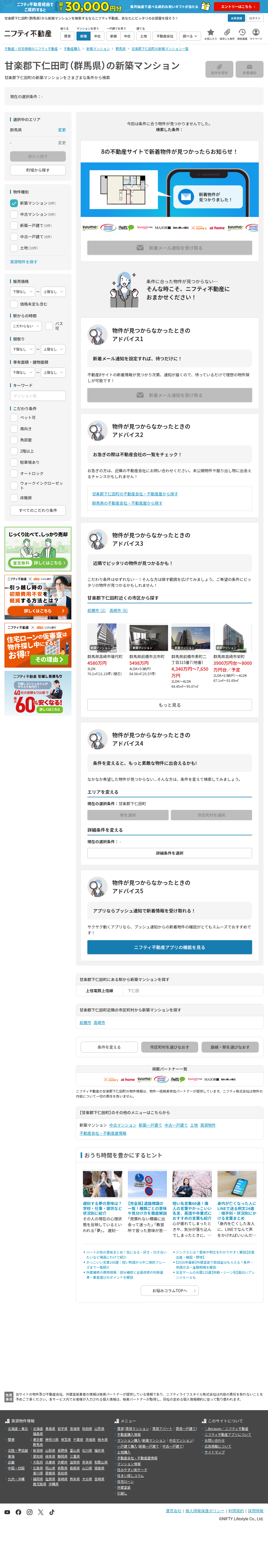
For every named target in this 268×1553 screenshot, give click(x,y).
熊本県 (75, 1478)
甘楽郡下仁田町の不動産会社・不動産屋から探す (135, 494)
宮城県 (75, 1428)
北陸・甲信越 (18, 1450)
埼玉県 (66, 1439)
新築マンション (154, 1440)
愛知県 (38, 1456)
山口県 (87, 1467)
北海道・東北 (18, 1428)
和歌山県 (101, 1462)
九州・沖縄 (16, 1478)
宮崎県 (99, 1478)
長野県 (63, 1450)
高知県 (63, 1473)
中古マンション (123, 1125)
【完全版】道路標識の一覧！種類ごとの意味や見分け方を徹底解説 (147, 1208)
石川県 (87, 1450)
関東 (11, 1439)
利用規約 (236, 1511)
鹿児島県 (39, 1483)
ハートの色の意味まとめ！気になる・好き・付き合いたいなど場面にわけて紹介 (126, 1254)
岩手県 (63, 1428)
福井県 (99, 1450)
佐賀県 (50, 1478)
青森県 (50, 1428)
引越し (122, 1493)
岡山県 (50, 1467)
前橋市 (96, 610)
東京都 (38, 1439)
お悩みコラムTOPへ (169, 1290)
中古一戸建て (176, 1125)
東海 (11, 1456)
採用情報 (256, 1511)
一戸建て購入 (127, 1446)
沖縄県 (54, 1483)
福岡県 (38, 1478)
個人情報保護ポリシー (204, 1511)
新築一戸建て (150, 1125)
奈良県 (87, 1462)
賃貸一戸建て (186, 1428)
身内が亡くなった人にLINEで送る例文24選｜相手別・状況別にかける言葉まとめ (237, 1210)
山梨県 (50, 1450)
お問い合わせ (215, 1440)
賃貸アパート (162, 1428)
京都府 (63, 1462)
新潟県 (38, 1450)
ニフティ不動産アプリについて (228, 1434)
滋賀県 (75, 1462)
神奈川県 (52, 1439)
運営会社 (173, 1511)
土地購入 (124, 1452)
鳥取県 (63, 1467)
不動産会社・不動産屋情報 (103, 1133)
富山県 (75, 1450)
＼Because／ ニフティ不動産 (226, 1428)
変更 (62, 130)
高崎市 (118, 610)
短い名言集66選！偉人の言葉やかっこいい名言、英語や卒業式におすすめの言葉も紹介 (192, 1210)
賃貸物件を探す (23, 261)
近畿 (11, 1462)
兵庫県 (50, 1462)
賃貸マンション (137, 1428)
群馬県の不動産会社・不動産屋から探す (127, 503)
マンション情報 (129, 1463)
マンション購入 (129, 1440)
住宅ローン (125, 1481)
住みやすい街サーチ (132, 1469)
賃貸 (120, 1428)
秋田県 (87, 1428)
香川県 (38, 1473)
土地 (194, 1125)
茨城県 (90, 1439)
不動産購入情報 (129, 1434)
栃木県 (103, 1439)
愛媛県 (50, 1473)
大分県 (87, 1478)
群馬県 (38, 1444)
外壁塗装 (124, 1487)
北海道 (38, 1428)
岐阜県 (50, 1456)
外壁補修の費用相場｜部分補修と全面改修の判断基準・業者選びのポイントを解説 (124, 1275)
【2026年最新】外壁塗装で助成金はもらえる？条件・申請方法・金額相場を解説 (214, 1265)
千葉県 (78, 1439)
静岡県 (63, 1456)
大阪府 (38, 1462)
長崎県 (63, 1478)
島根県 (75, 1467)
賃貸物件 (208, 1125)
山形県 (99, 1428)
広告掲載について (218, 1446)
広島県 (38, 1467)
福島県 (38, 1433)
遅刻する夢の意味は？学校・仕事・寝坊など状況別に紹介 (102, 1208)
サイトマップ (215, 1452)
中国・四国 (16, 1467)
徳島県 (99, 1467)
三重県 (75, 1456)
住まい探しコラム (130, 1475)
